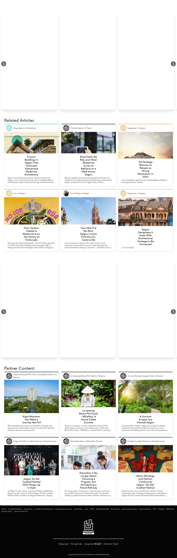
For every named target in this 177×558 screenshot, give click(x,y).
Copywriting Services (59, 509)
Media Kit (159, 509)
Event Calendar (135, 509)
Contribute (73, 509)
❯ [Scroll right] (173, 63)
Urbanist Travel (110, 543)
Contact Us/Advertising (40, 509)
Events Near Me (95, 509)
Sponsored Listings (121, 509)
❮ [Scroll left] (4, 63)
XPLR (86, 509)
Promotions (108, 509)
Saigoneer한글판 (93, 543)
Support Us (26, 509)
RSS (144, 509)
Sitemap (151, 509)
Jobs (80, 509)
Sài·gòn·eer (76, 543)
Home (3, 509)
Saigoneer (64, 543)
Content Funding (14, 509)
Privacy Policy (169, 509)
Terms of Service (7, 511)
